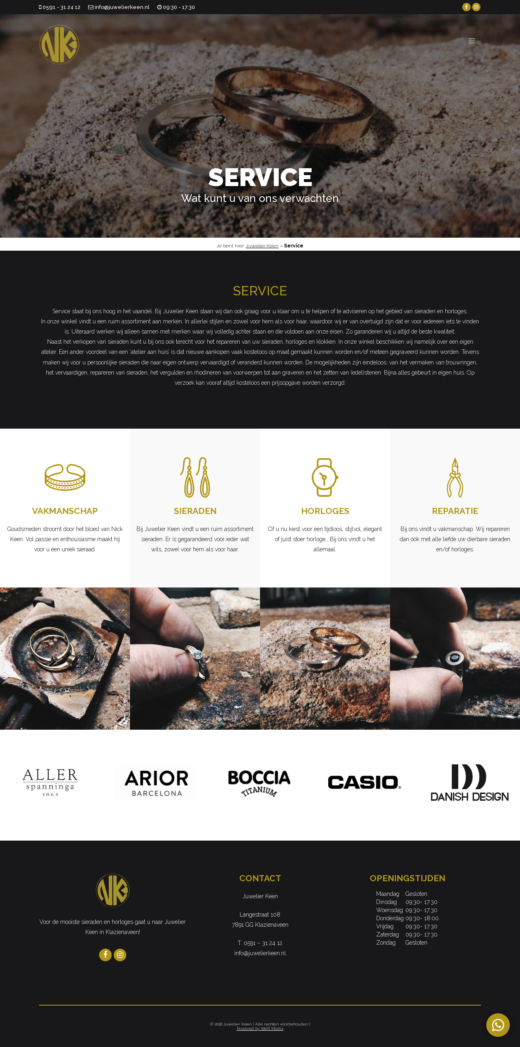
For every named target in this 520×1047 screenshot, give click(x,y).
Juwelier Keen (262, 246)
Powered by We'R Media (260, 1028)
